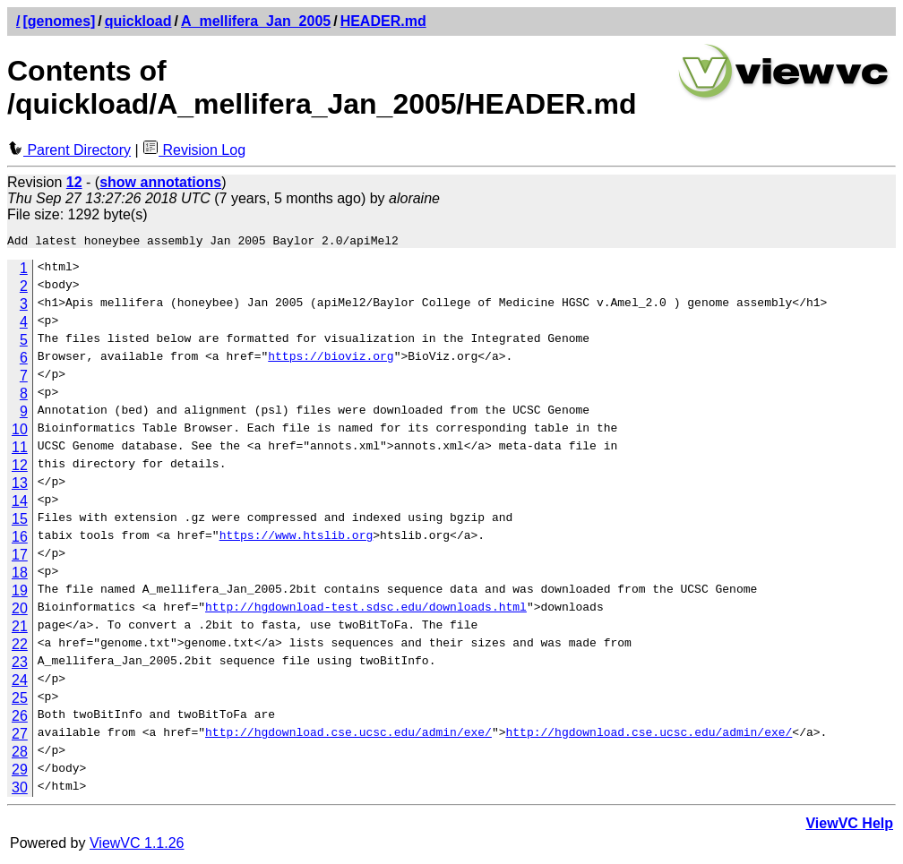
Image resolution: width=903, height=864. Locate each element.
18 (20, 575)
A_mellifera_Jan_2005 (256, 21)
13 (20, 485)
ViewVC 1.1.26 (137, 845)
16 (20, 539)
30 (20, 790)
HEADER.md (383, 21)
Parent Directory (69, 150)
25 (20, 700)
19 (20, 593)
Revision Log (193, 150)
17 (20, 557)
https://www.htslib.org (296, 540)
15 (20, 521)
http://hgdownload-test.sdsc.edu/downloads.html (366, 611)
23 (20, 664)
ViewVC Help (849, 826)
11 (20, 450)
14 (20, 503)
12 (20, 467)
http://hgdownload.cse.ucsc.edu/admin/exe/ (348, 737)
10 (20, 432)
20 (20, 611)
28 (20, 754)
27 (20, 736)
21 (20, 629)
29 (20, 772)
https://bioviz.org (330, 361)
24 (20, 682)
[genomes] (58, 21)
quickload (138, 21)
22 (20, 646)
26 (20, 718)
